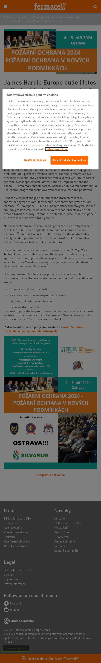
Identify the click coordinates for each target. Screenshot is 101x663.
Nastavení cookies (35, 160)
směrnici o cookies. (56, 149)
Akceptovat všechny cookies (69, 160)
